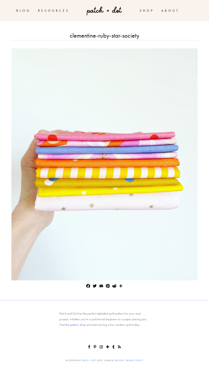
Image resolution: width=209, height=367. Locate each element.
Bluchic (119, 360)
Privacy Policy (134, 360)
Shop (147, 10)
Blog (23, 10)
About (170, 10)
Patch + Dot (89, 360)
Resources (53, 10)
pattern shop (78, 325)
